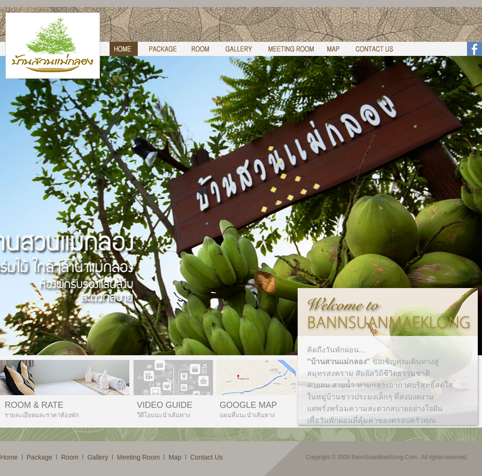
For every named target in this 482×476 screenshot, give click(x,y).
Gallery (97, 457)
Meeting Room (138, 457)
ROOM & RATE (34, 405)
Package (39, 457)
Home (9, 457)
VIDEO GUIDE (164, 405)
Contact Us (206, 457)
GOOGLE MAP (248, 405)
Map (174, 457)
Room (70, 457)
